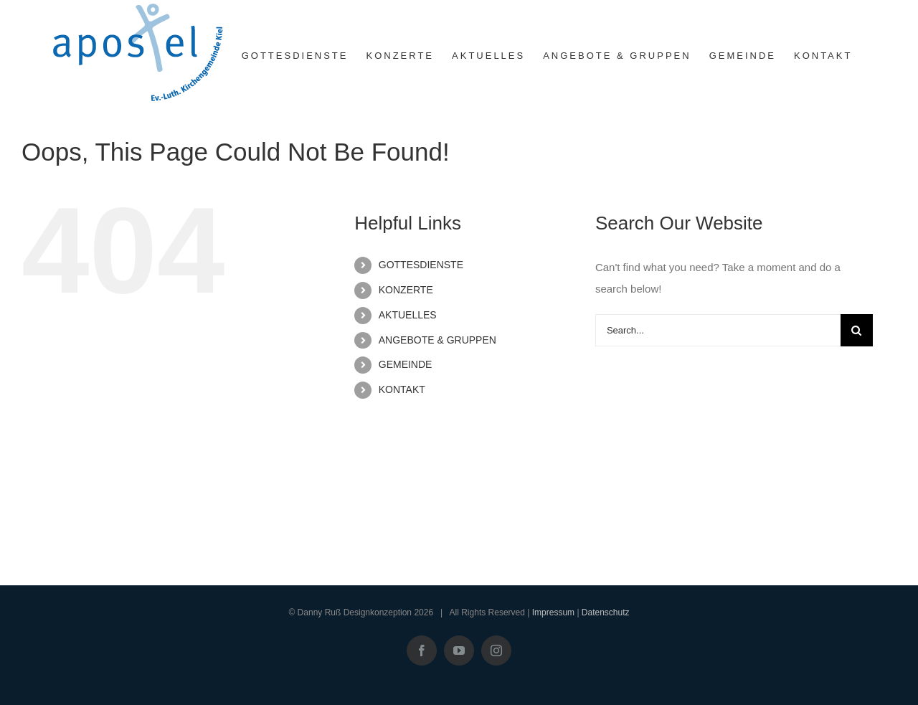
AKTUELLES (408, 315)
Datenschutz (606, 612)
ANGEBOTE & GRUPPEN (437, 340)
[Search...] (718, 330)
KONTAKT (402, 389)
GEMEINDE (405, 364)
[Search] (857, 330)
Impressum (553, 612)
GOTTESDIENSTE (421, 264)
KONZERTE (406, 289)
